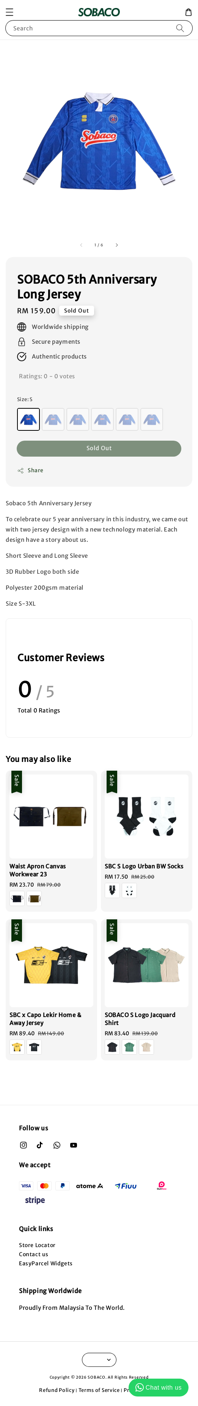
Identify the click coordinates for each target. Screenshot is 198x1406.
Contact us (34, 1254)
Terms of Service (99, 1390)
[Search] (180, 28)
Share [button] (30, 470)
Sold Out (99, 448)
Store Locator (37, 1245)
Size (25, 399)
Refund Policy (56, 1390)
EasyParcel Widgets (46, 1263)
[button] (9, 12)
